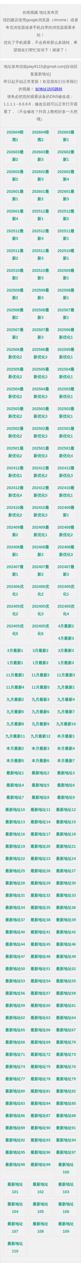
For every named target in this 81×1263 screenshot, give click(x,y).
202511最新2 (15, 254)
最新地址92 (15, 1140)
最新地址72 (40, 1054)
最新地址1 (15, 773)
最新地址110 (15, 1247)
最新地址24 (66, 859)
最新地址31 (15, 895)
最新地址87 (40, 1116)
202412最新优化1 (15, 472)
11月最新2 (40, 675)
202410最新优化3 (40, 511)
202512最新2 (65, 215)
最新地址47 (15, 956)
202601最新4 (15, 215)
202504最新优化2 (15, 393)
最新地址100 (66, 1168)
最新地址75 (40, 1067)
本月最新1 (66, 736)
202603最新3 (40, 156)
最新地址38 (40, 920)
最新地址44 (15, 944)
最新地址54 (40, 981)
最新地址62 (15, 1018)
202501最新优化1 (65, 432)
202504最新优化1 (65, 373)
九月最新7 (66, 712)
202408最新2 (40, 551)
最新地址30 (66, 883)
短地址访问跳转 (48, 89)
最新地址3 (66, 773)
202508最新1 (65, 294)
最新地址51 (40, 969)
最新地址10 (15, 810)
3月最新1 (15, 650)
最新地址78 (40, 1079)
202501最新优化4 (65, 452)
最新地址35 (40, 907)
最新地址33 (66, 895)
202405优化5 (15, 630)
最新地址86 (15, 1116)
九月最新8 (15, 724)
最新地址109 (66, 1228)
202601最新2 (40, 195)
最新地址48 (40, 956)
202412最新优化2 (40, 472)
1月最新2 (40, 663)
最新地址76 (66, 1067)
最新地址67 (66, 1030)
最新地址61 (66, 1005)
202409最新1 (65, 511)
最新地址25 (15, 871)
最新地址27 (66, 871)
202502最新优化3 (40, 432)
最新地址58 (66, 993)
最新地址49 (66, 956)
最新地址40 (15, 932)
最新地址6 (66, 785)
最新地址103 (66, 1188)
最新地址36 (66, 907)
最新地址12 (66, 810)
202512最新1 (40, 215)
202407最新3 (65, 571)
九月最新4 (66, 699)
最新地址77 (15, 1079)
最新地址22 (15, 859)
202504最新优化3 (40, 393)
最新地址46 (66, 944)
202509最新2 (15, 294)
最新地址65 (15, 1030)
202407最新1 (15, 571)
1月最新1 (15, 663)
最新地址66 (40, 1030)
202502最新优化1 (65, 412)
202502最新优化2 (15, 432)
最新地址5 (40, 785)
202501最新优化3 (40, 452)
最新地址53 (15, 981)
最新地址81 (40, 1091)
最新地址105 (40, 1208)
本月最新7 (66, 761)
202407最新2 (40, 571)
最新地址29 (40, 883)
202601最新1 (15, 195)
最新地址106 (66, 1208)
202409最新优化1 (40, 531)
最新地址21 (66, 846)
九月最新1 (66, 687)
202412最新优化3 (65, 472)
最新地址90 (40, 1128)
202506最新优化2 (15, 353)
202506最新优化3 (40, 353)
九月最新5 (15, 712)
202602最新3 (40, 175)
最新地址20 (40, 846)
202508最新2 (15, 314)
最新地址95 (15, 1152)
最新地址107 (15, 1228)
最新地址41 (40, 932)
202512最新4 (40, 235)
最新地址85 (66, 1103)
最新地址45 (40, 944)
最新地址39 (66, 920)
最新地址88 (66, 1116)
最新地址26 (40, 871)
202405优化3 (40, 610)
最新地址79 (66, 1079)
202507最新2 (15, 333)
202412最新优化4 (15, 492)
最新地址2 (40, 773)
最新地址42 (66, 932)
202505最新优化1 (65, 353)
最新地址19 (15, 846)
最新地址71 (15, 1054)
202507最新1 (65, 314)
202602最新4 (65, 175)
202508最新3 (40, 314)
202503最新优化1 (65, 393)
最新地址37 (15, 920)
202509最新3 (40, 294)
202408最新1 (15, 551)
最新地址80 (15, 1091)
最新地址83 (15, 1103)
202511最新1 (65, 235)
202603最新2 (15, 156)
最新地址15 (66, 822)
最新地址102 (40, 1188)
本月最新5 (15, 761)
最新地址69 (40, 1042)
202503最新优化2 (15, 412)
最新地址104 (15, 1208)
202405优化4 (65, 610)
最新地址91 (66, 1128)
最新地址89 (15, 1128)
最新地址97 (66, 1152)
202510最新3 (40, 274)
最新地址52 (66, 969)
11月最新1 (15, 675)
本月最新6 (40, 761)
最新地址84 (40, 1103)
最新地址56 (15, 993)
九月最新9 (40, 724)
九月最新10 (66, 724)
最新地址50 (15, 969)
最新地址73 (66, 1054)
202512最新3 (15, 235)
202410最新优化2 (15, 511)
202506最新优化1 (65, 333)
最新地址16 (15, 834)
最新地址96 (40, 1152)
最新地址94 (66, 1140)
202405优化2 (15, 610)
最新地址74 (15, 1067)
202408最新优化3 (65, 551)
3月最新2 (40, 650)
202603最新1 (65, 136)
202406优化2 (40, 590)
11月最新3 (66, 675)
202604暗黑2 (40, 136)
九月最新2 (15, 699)
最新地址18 (66, 834)
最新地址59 (15, 1005)
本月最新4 (66, 748)
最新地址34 (15, 907)
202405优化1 (65, 590)
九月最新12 (40, 736)
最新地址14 (40, 822)
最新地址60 (40, 1005)
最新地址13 (15, 822)
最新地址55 (66, 981)
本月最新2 (15, 748)
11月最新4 (15, 687)
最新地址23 (40, 859)
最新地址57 (40, 993)
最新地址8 (40, 797)
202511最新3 (40, 254)
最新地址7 (15, 797)
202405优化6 (40, 630)
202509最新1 (65, 274)
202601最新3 (65, 195)
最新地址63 (40, 1018)
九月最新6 (40, 712)
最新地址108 (40, 1228)
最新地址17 (40, 834)
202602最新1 (65, 156)
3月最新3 (66, 650)
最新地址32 (40, 895)
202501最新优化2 (15, 452)
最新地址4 (15, 785)
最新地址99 (40, 1165)
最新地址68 (15, 1042)
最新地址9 (66, 797)
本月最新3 (40, 748)
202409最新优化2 (65, 531)
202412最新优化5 (40, 492)
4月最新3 (66, 638)
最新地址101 (15, 1188)
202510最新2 (15, 274)
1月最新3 (66, 663)
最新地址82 (66, 1091)
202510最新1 (65, 254)
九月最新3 (40, 699)
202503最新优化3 (40, 412)
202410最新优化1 (65, 492)
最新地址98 (15, 1165)
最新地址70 (66, 1042)
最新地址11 (40, 810)
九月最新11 (15, 736)
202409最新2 (15, 531)
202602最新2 (15, 175)
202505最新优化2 (15, 373)
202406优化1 (15, 590)
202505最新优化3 (40, 373)
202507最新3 (40, 333)
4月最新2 (66, 626)
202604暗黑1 (15, 136)
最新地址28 (15, 883)
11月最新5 (40, 687)
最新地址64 (66, 1018)
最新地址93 (40, 1140)
